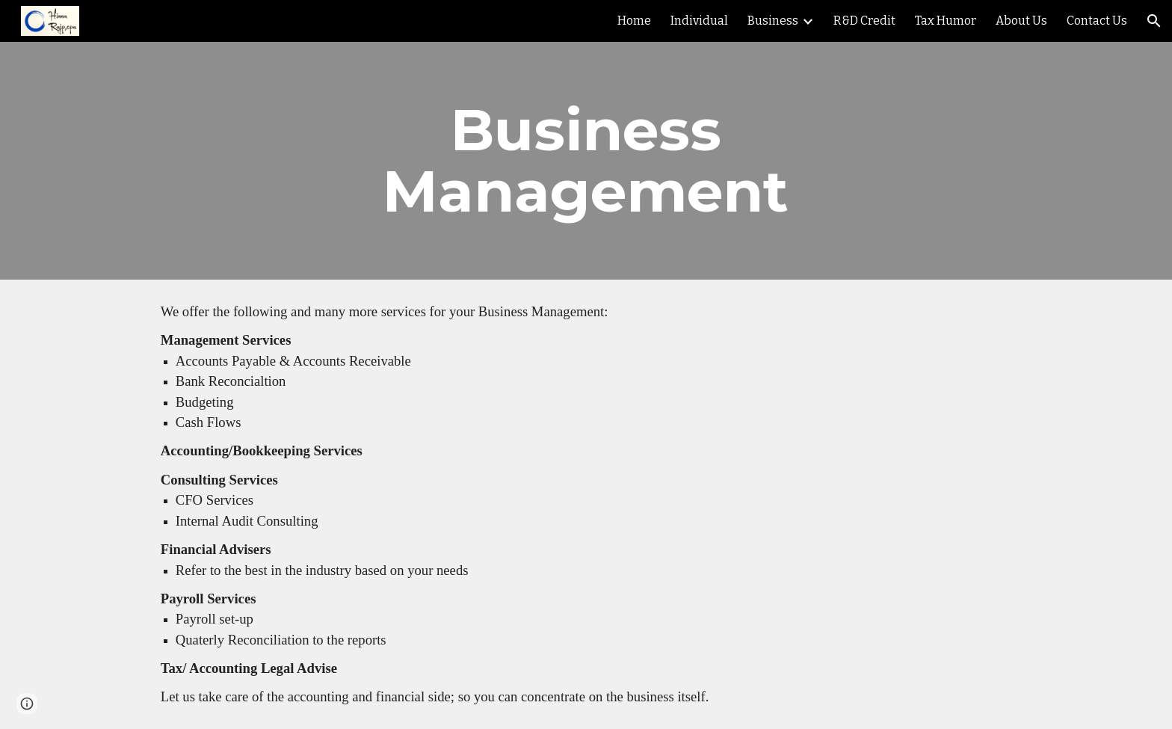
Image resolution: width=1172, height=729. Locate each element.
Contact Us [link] (1097, 20)
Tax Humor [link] (945, 20)
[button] (1154, 21)
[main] (586, 161)
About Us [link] (1021, 20)
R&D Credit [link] (864, 20)
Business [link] (772, 20)
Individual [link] (699, 20)
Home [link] (634, 20)
